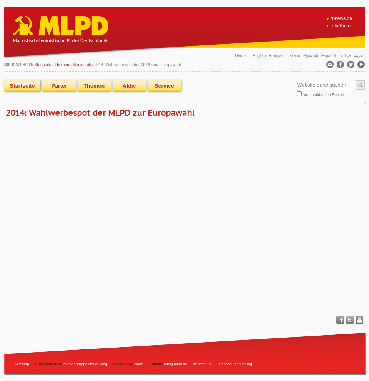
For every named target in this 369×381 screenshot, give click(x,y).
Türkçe (345, 55)
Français (277, 55)
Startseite (22, 86)
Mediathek (82, 65)
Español (329, 55)
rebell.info (341, 25)
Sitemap (22, 364)
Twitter (350, 320)
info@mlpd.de (176, 364)
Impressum (202, 364)
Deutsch (243, 55)
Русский (311, 55)
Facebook (340, 320)
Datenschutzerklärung (234, 364)
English (260, 55)
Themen (62, 65)
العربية (359, 55)
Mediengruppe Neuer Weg (85, 364)
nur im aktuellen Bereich (324, 95)
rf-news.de (341, 18)
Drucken (359, 320)
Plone (138, 364)
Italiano (294, 55)
